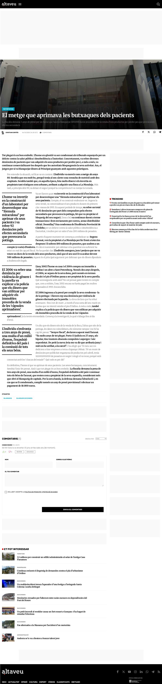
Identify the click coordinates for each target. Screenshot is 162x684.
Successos (21, 576)
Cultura (33, 677)
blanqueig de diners (24, 398)
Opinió (24, 677)
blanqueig (8, 398)
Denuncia (30, 452)
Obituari (75, 677)
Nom (6, 459)
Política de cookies (69, 680)
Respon (19, 452)
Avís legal (84, 680)
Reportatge (8, 109)
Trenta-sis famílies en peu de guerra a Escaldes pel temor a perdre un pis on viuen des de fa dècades (135, 204)
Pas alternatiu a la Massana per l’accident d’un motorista (43, 620)
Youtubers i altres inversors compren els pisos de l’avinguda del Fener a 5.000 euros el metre (131, 210)
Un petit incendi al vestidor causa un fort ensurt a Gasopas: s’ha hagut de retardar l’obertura (51, 607)
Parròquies (21, 562)
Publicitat (25, 680)
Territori (21, 549)
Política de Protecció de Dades (45, 680)
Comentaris (46, 132)
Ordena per (89, 439)
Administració (22, 630)
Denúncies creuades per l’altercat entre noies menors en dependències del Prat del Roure (52, 594)
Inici (4, 677)
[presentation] (24, 502)
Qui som (5, 680)
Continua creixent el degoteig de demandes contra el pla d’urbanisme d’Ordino (50, 566)
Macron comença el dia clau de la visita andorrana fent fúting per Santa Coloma (133, 230)
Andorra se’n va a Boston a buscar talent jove (38, 633)
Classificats (63, 677)
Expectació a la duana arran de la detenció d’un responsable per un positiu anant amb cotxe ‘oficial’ (131, 217)
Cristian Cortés (12, 132)
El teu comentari (12, 471)
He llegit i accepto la (31, 492)
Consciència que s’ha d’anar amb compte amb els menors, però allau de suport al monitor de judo (135, 224)
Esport (42, 677)
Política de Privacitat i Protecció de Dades (41, 492)
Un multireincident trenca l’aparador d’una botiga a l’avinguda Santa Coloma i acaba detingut (49, 580)
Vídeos (51, 677)
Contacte (14, 680)
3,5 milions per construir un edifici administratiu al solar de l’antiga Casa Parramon (51, 553)
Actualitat (13, 677)
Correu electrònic (64, 459)
